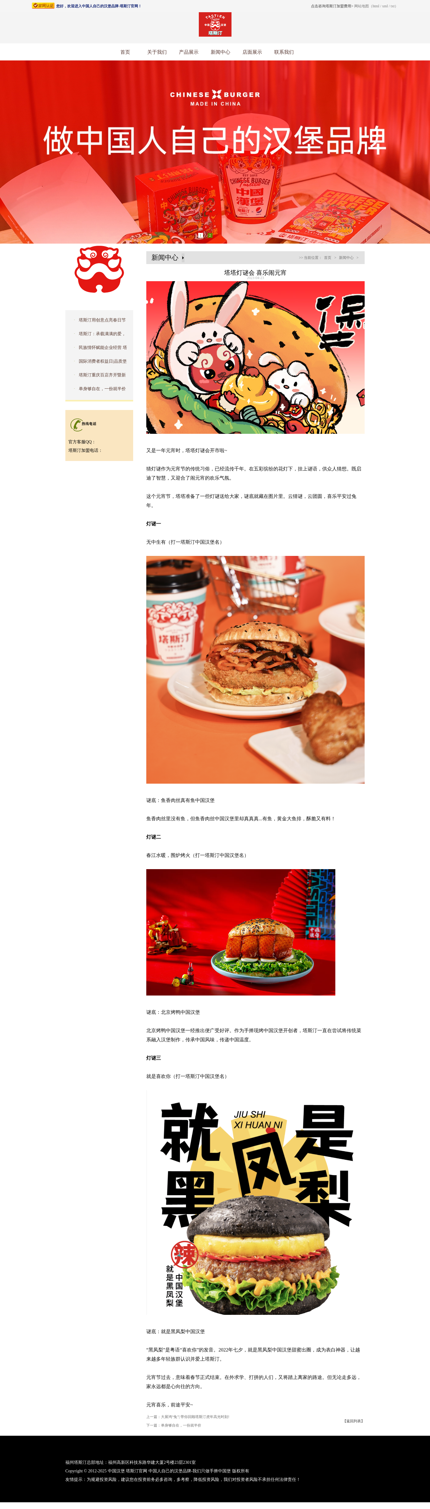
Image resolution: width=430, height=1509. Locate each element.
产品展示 (189, 52)
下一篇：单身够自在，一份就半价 (173, 1425)
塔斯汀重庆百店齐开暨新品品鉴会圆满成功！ (97, 377)
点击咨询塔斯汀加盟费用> (332, 6)
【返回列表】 (354, 1421)
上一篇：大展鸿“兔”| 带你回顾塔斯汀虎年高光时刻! (187, 1417)
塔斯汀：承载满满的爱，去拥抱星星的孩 (97, 336)
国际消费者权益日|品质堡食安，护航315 (98, 363)
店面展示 (252, 52)
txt (393, 6)
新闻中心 (220, 52)
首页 (125, 52)
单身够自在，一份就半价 (102, 388)
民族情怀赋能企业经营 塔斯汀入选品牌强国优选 (98, 349)
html (376, 6)
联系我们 (284, 52)
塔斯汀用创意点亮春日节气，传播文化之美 (97, 322)
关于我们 (157, 52)
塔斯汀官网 (136, 1471)
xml (385, 6)
